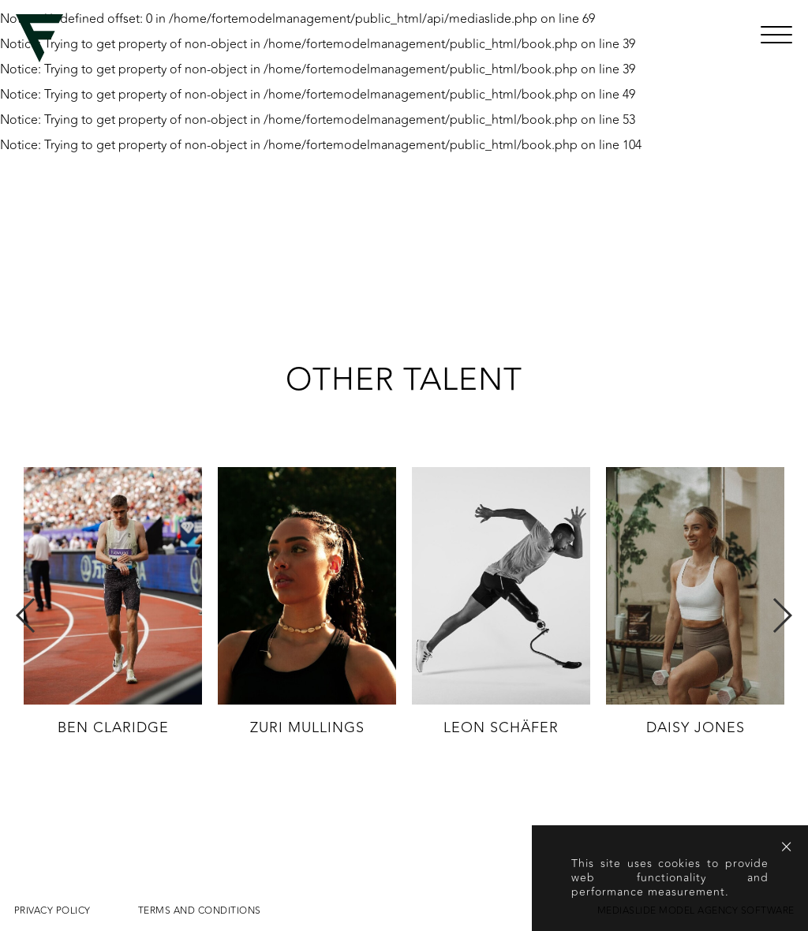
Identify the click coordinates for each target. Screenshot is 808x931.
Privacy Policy (52, 910)
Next (781, 615)
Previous (26, 615)
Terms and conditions (199, 910)
